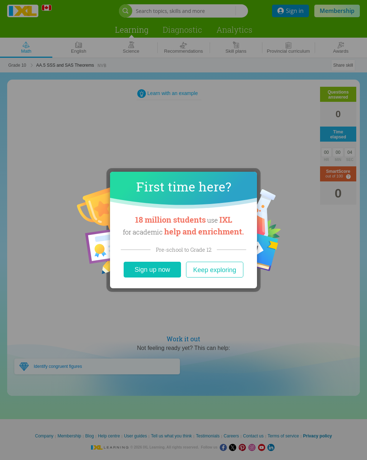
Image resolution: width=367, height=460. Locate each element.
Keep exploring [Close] (214, 270)
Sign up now (152, 269)
